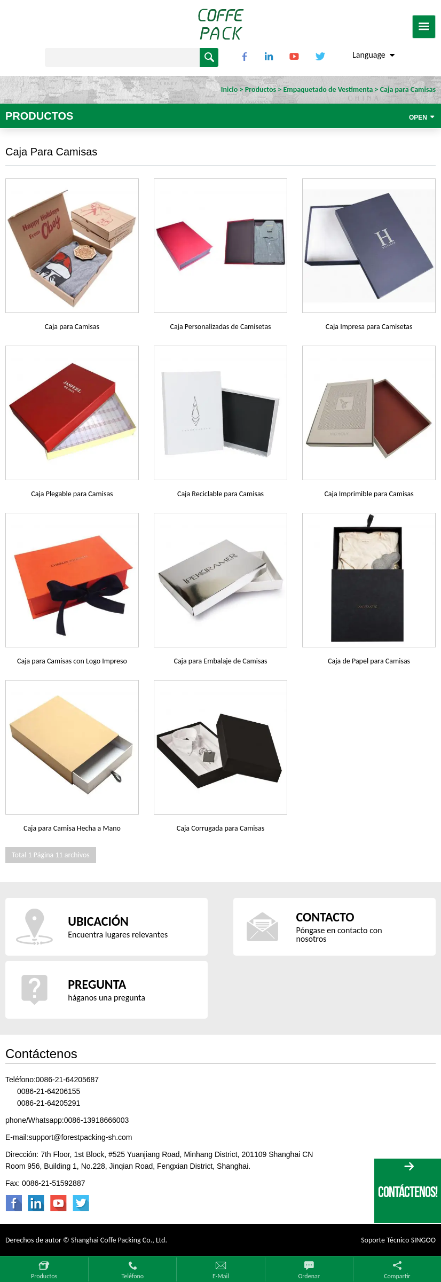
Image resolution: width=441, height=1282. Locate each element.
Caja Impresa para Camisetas (369, 326)
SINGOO (423, 1240)
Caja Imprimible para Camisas (368, 493)
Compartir (397, 1276)
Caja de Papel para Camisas (369, 661)
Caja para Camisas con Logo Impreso (72, 661)
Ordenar (308, 1276)
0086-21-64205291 (48, 1103)
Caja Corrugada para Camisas (220, 828)
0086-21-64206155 (48, 1091)
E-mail (220, 1276)
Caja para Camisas (72, 326)
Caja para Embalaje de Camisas (220, 661)
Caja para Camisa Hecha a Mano (72, 828)
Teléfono (132, 1276)
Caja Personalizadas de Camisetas (220, 326)
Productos (44, 1276)
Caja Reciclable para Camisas (220, 493)
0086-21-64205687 (67, 1079)
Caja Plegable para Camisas (72, 493)
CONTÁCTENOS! (407, 1192)
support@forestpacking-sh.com (80, 1137)
